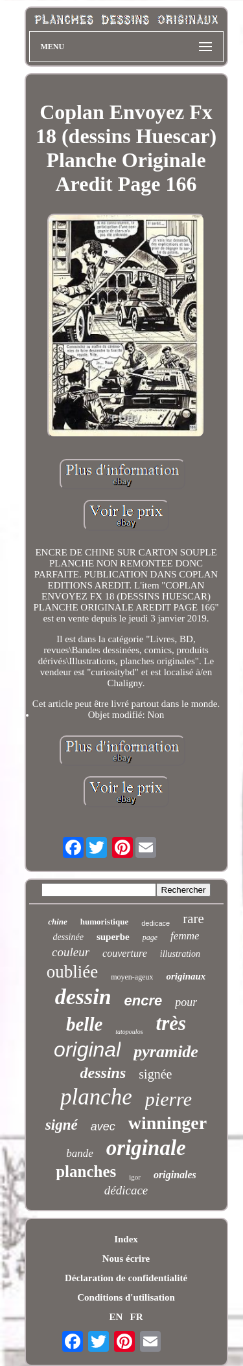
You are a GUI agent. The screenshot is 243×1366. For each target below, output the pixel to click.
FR (136, 1317)
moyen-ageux (132, 976)
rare (193, 918)
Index (126, 1239)
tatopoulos (129, 1031)
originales (175, 1174)
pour (186, 1002)
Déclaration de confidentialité (126, 1278)
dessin (83, 997)
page (150, 937)
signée (155, 1074)
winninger (167, 1123)
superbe (113, 937)
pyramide (165, 1051)
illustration (180, 954)
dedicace (155, 923)
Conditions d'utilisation (125, 1297)
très (171, 1023)
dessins (103, 1072)
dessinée (68, 937)
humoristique (104, 921)
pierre (168, 1099)
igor (135, 1177)
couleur (70, 952)
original (87, 1049)
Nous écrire (126, 1258)
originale (146, 1147)
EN (115, 1317)
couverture (124, 953)
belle (84, 1024)
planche (96, 1097)
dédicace (126, 1190)
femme (184, 936)
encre (143, 1000)
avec (103, 1126)
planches (86, 1171)
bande (79, 1153)
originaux (185, 976)
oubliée (72, 971)
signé (61, 1125)
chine (57, 921)
